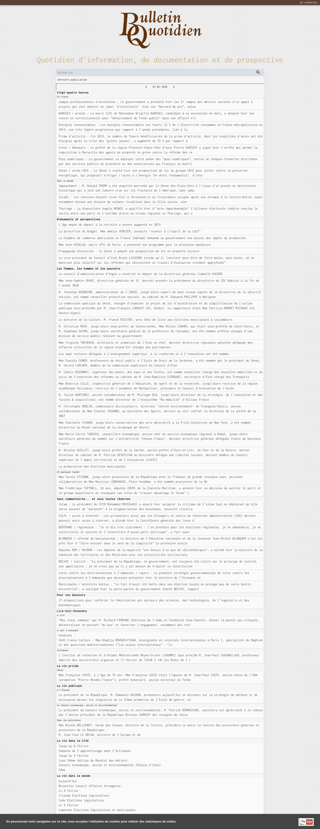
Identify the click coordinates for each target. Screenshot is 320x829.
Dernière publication (72, 79)
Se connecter (308, 2)
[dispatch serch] (258, 72)
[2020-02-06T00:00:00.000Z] (146, 86)
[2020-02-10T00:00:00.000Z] (174, 86)
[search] (160, 72)
